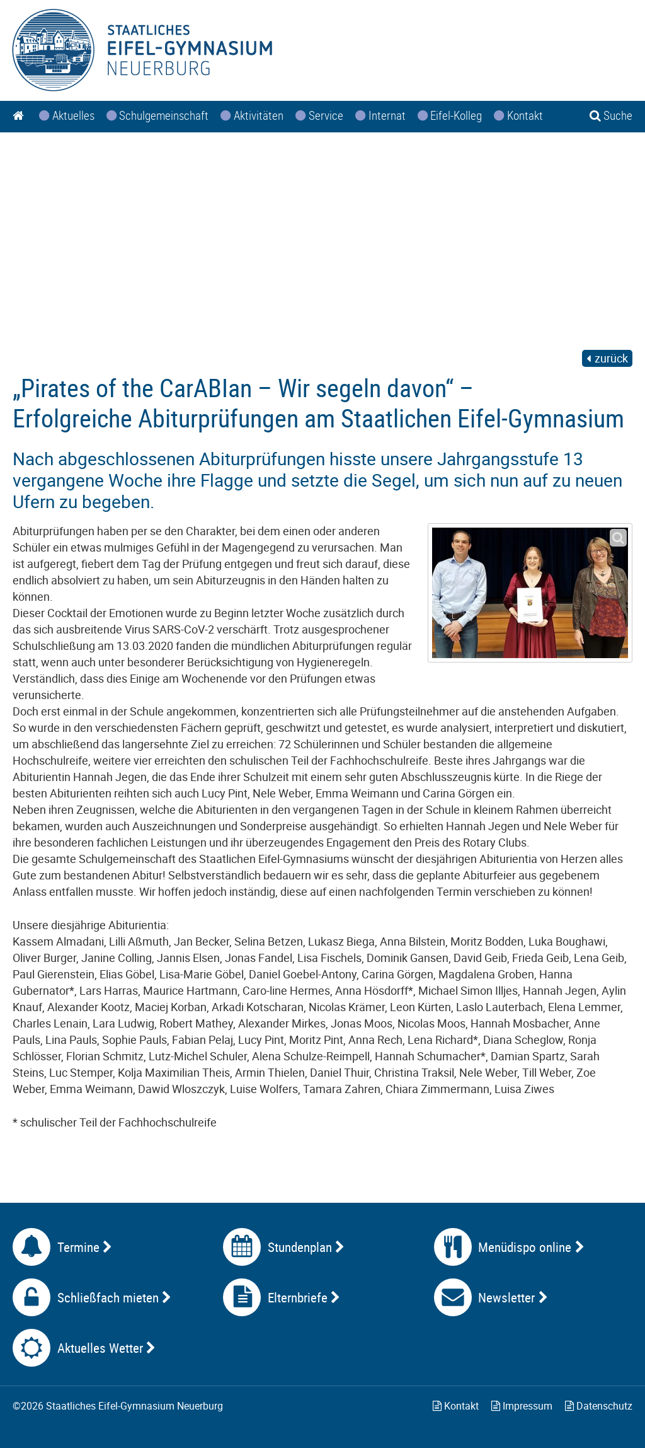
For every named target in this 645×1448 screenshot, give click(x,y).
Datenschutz (598, 1406)
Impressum (521, 1406)
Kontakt (456, 1406)
